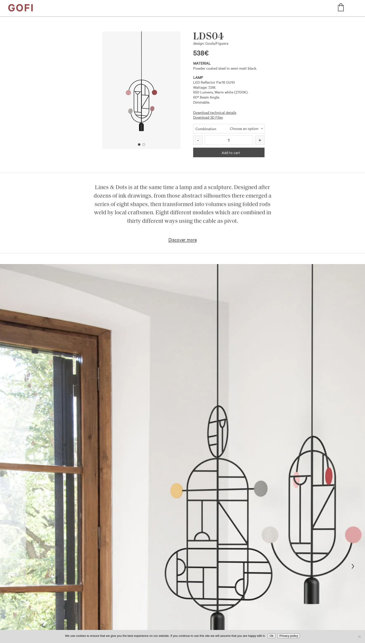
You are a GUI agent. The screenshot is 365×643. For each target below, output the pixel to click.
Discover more (182, 239)
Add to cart (231, 152)
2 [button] (143, 144)
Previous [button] (121, 82)
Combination (205, 128)
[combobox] (229, 129)
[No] (359, 636)
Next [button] (162, 82)
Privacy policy (288, 635)
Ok (271, 635)
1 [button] (139, 144)
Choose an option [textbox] (244, 128)
